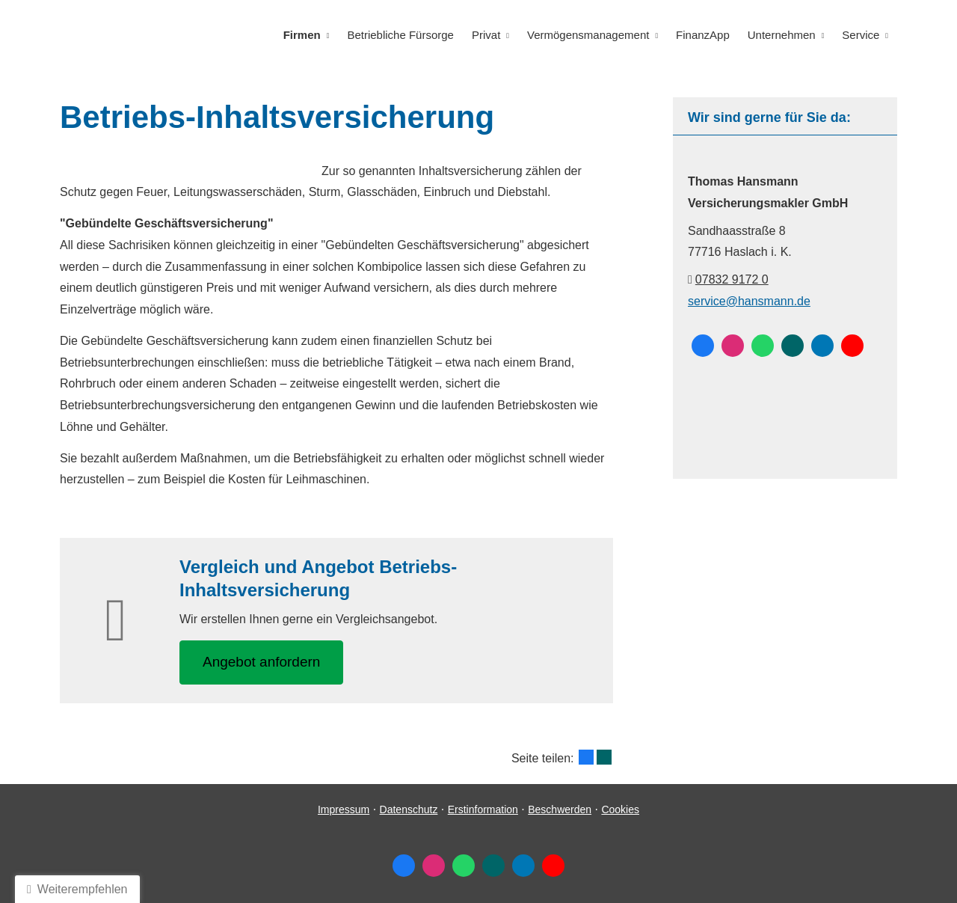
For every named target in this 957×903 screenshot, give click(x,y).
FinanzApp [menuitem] (703, 34)
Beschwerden (559, 809)
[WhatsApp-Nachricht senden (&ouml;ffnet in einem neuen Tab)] (762, 345)
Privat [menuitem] (486, 34)
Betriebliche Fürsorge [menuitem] (400, 34)
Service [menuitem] (860, 34)
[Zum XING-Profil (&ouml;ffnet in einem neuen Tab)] (792, 345)
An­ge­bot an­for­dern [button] (261, 662)
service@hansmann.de (749, 301)
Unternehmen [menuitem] (782, 34)
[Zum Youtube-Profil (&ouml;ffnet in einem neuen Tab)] (852, 345)
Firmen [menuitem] (302, 34)
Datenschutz (409, 809)
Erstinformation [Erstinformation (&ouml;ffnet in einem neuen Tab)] (483, 809)
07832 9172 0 (732, 279)
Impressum (343, 809)
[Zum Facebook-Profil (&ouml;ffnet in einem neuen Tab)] (703, 345)
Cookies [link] (620, 809)
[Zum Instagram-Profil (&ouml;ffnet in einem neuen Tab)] (732, 345)
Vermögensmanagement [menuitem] (588, 34)
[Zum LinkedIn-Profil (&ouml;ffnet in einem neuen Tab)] (822, 345)
